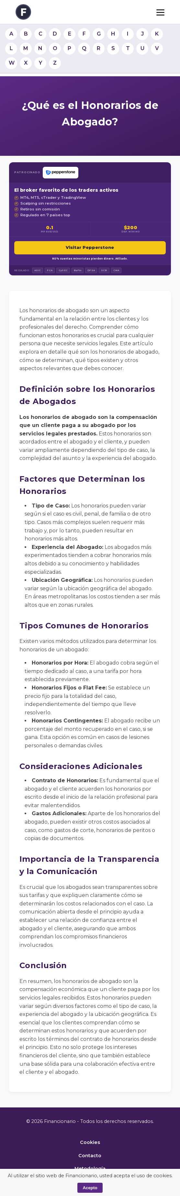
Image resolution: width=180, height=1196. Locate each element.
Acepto (90, 1187)
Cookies (90, 1142)
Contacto (89, 1156)
